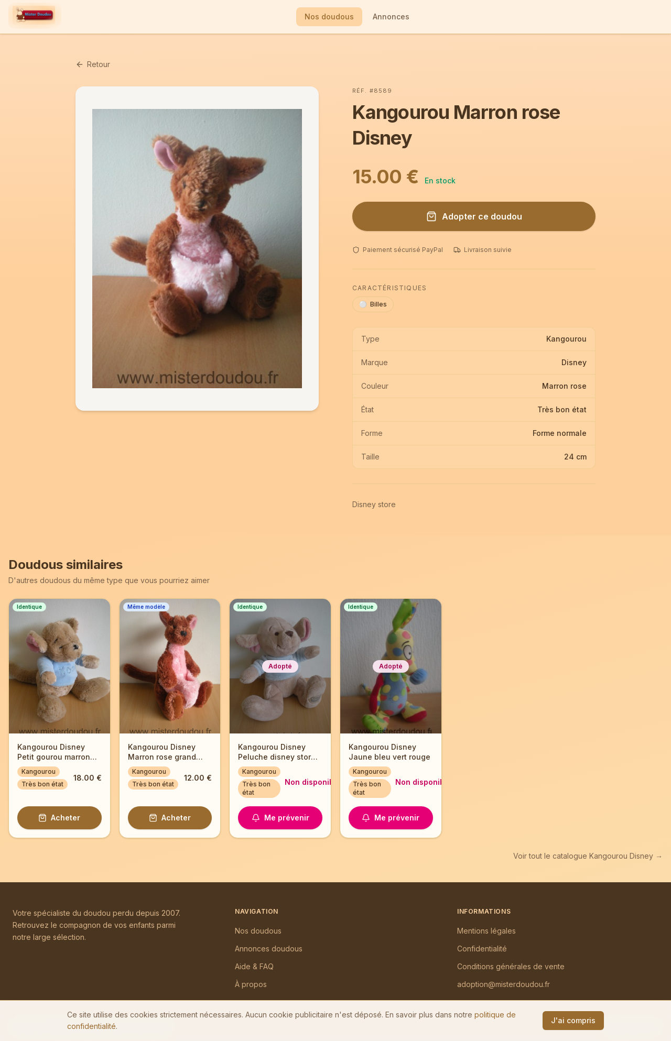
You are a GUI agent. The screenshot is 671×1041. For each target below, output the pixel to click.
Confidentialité (482, 948)
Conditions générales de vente (511, 966)
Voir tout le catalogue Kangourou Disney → (588, 855)
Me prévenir (280, 817)
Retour (92, 64)
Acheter (59, 817)
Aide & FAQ (254, 966)
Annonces (391, 16)
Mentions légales (486, 930)
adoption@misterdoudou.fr (503, 984)
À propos (251, 984)
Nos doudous (329, 16)
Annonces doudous (268, 948)
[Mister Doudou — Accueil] (34, 17)
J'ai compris (573, 1020)
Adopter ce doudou (474, 216)
